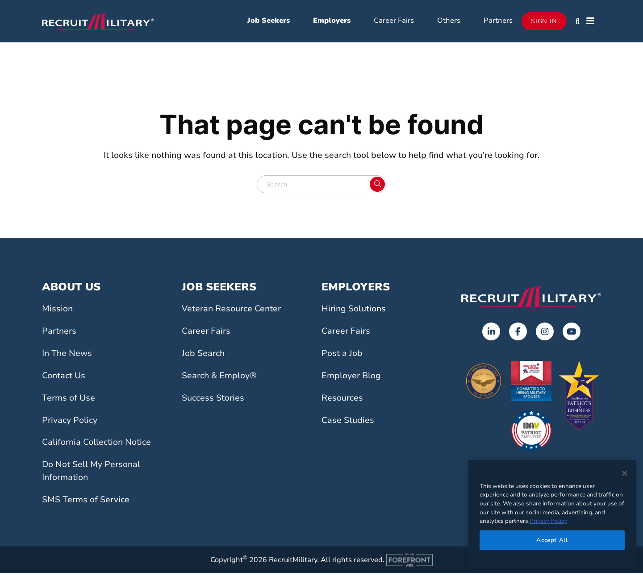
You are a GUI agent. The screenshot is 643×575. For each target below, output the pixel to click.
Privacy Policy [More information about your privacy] (548, 521)
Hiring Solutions (354, 311)
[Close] (625, 473)
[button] (578, 22)
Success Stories (213, 399)
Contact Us (63, 377)
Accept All (552, 540)
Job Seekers (268, 21)
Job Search (203, 355)
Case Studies (348, 422)
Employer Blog (351, 377)
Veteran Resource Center (231, 311)
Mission (57, 311)
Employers (332, 21)
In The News (67, 355)
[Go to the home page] (531, 298)
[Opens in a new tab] (491, 334)
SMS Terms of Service (85, 501)
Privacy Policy (69, 422)
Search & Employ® (219, 377)
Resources (342, 399)
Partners (498, 21)
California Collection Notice (96, 444)
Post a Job (342, 355)
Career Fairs (394, 21)
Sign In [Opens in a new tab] (544, 22)
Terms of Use (68, 399)
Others (448, 21)
